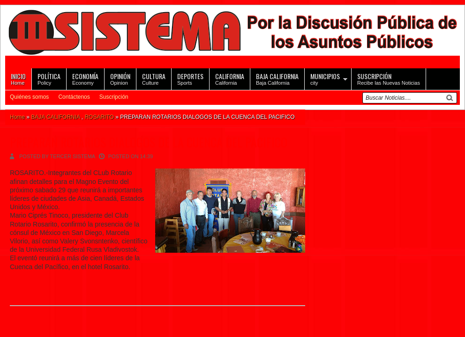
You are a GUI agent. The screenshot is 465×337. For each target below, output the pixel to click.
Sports (190, 78)
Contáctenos (74, 97)
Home (18, 78)
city (325, 78)
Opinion (120, 78)
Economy (85, 78)
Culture (153, 78)
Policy (49, 78)
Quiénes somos (29, 97)
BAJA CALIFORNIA (55, 117)
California (229, 78)
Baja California (277, 78)
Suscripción (113, 97)
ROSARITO (98, 117)
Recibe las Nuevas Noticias (388, 78)
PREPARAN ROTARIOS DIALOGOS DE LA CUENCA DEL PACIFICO (148, 142)
